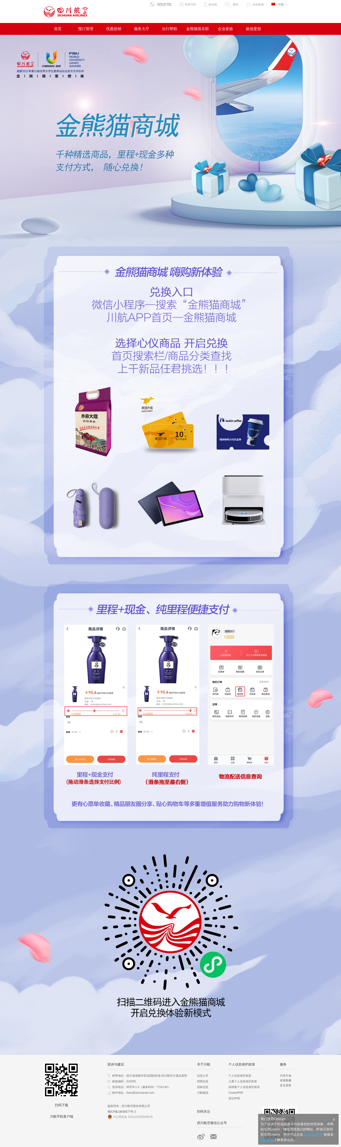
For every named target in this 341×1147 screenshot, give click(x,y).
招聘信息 (202, 1081)
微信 (235, 4)
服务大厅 (141, 29)
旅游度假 (253, 29)
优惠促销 (113, 29)
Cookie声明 (236, 1092)
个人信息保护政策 (240, 1075)
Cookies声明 (313, 1134)
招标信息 (202, 1087)
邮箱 (213, 1136)
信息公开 (202, 1075)
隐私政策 (267, 1140)
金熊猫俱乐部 (197, 29)
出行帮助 (169, 29)
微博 (201, 1136)
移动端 (212, 4)
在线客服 (258, 4)
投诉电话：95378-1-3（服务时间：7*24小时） (141, 1087)
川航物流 (202, 1092)
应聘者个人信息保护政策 (244, 1087)
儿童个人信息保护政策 (243, 1081)
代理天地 (285, 1075)
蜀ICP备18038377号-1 (122, 1111)
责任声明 (234, 1098)
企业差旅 (225, 29)
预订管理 (85, 29)
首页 (58, 29)
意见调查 (285, 1085)
